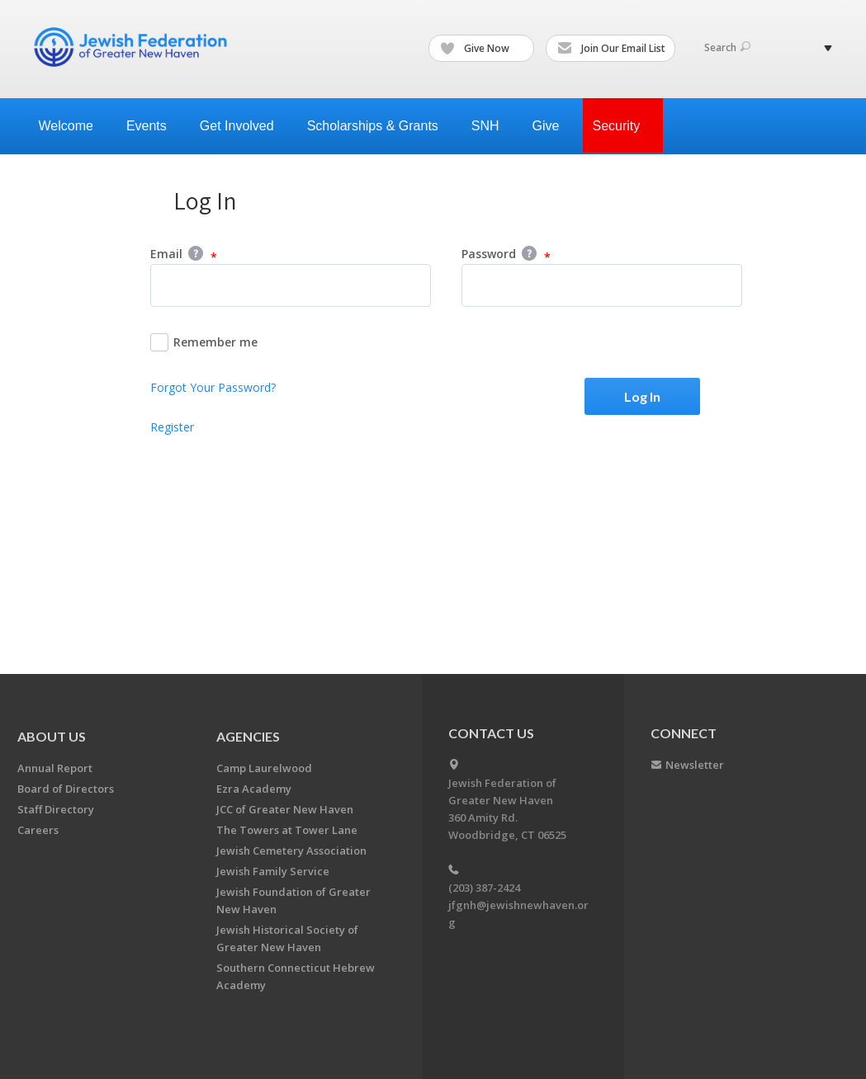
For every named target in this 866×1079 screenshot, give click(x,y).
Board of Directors (65, 788)
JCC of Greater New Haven (284, 809)
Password (506, 255)
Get (243, 126)
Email (183, 255)
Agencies (248, 736)
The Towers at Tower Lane (286, 829)
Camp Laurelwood (264, 768)
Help (195, 253)
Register (172, 427)
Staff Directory (55, 809)
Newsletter (694, 764)
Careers (38, 829)
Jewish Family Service (272, 871)
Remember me (204, 342)
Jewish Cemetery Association (291, 850)
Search (727, 47)
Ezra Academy (253, 788)
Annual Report (54, 768)
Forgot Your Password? (213, 387)
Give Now (482, 48)
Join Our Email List (611, 48)
